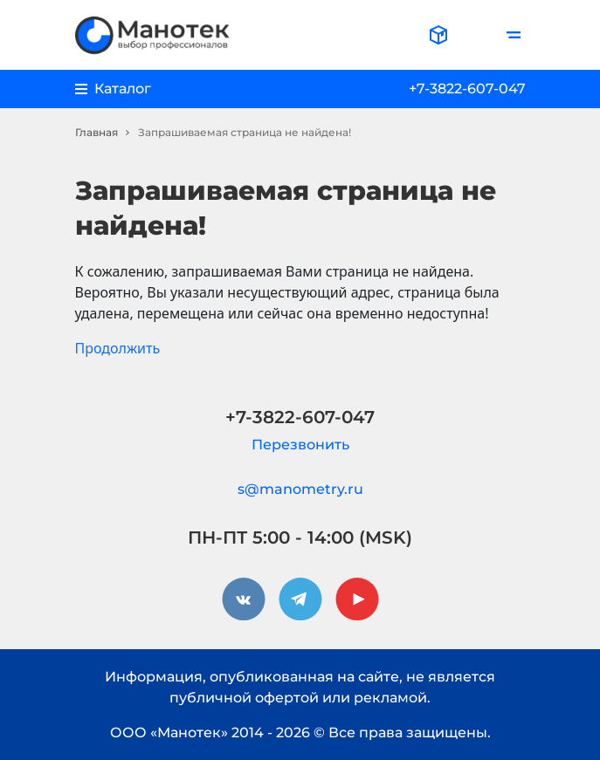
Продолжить (118, 348)
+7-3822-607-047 (467, 88)
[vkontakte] (244, 599)
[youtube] (357, 599)
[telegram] (300, 599)
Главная (96, 132)
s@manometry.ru (300, 489)
